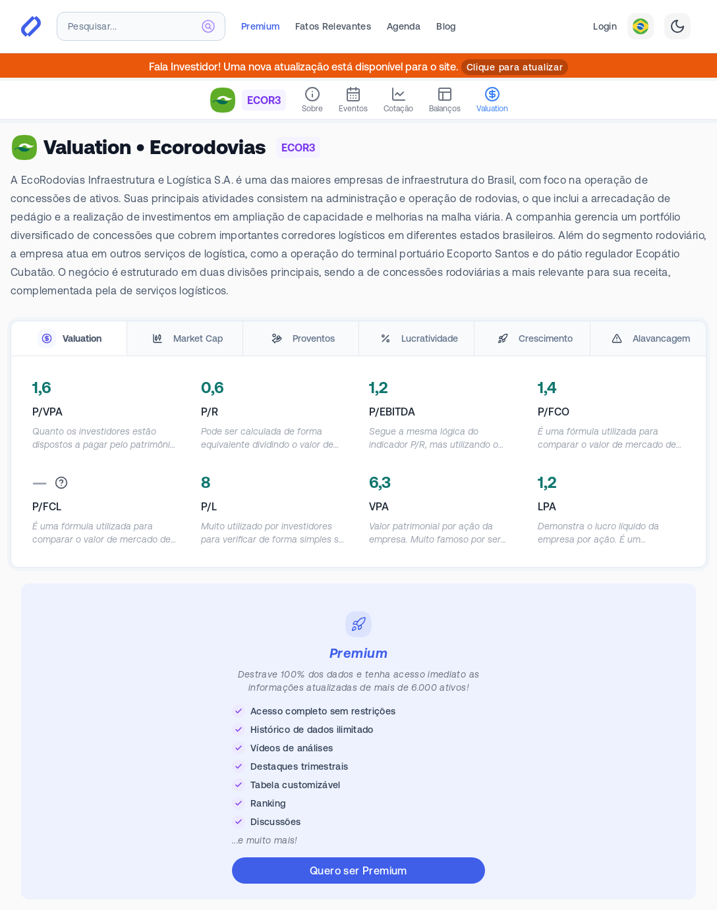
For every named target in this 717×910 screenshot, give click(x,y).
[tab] (69, 338)
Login (605, 26)
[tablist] (358, 338)
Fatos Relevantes (333, 26)
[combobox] (141, 26)
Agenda (403, 26)
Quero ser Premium (358, 870)
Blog (445, 26)
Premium (260, 26)
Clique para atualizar (515, 67)
